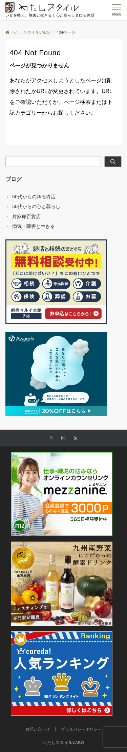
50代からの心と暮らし (36, 206)
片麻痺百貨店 (26, 216)
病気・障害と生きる (33, 226)
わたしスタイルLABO (63, 742)
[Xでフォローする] (51, 438)
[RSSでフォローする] (75, 438)
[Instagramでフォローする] (63, 438)
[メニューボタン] (117, 10)
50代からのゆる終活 (34, 196)
